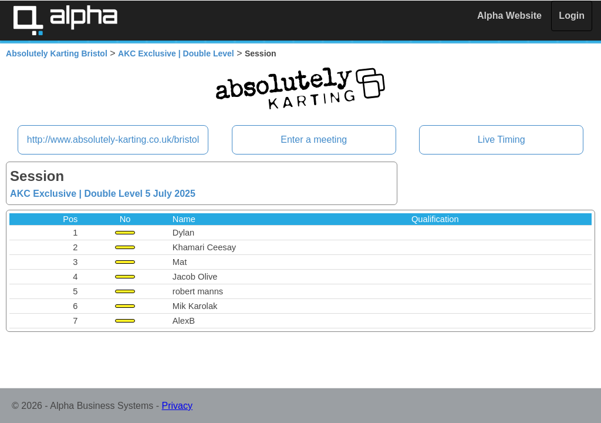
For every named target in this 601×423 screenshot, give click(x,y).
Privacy (177, 406)
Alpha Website (509, 16)
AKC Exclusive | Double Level (176, 53)
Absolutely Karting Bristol (56, 53)
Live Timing (501, 140)
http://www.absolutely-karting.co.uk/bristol (113, 140)
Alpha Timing (65, 20)
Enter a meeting (314, 140)
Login (572, 16)
